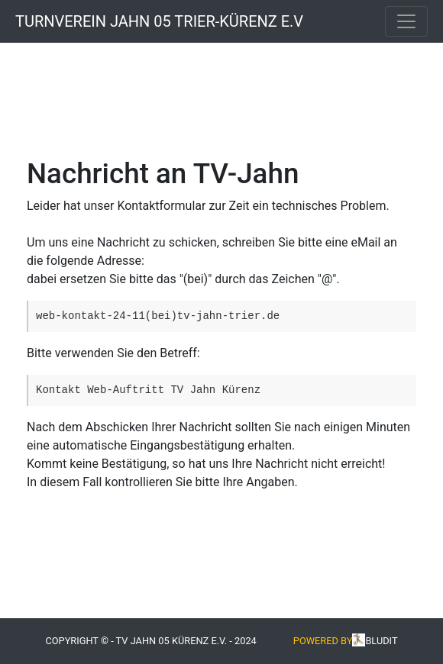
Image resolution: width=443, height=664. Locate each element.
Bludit (381, 640)
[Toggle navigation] (406, 21)
